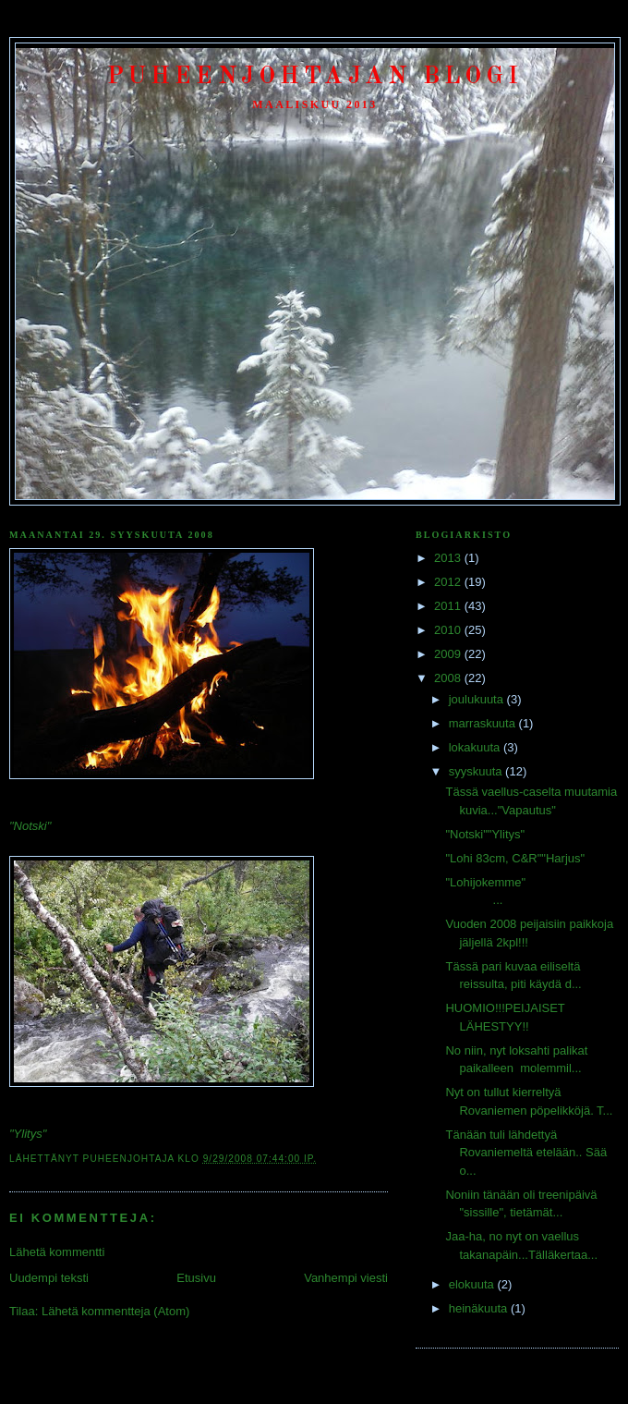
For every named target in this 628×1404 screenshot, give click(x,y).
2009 (449, 654)
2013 (449, 558)
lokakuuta (476, 747)
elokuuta (473, 1284)
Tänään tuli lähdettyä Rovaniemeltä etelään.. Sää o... (526, 1153)
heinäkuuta (480, 1308)
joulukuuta (478, 699)
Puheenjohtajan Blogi (315, 77)
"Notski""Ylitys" (485, 834)
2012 (449, 582)
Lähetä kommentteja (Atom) (115, 1311)
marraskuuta (484, 723)
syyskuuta (477, 771)
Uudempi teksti (49, 1278)
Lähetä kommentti (56, 1252)
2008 (449, 678)
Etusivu (196, 1278)
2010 (449, 630)
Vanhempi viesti (346, 1278)
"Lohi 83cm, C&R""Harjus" (515, 858)
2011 (449, 606)
